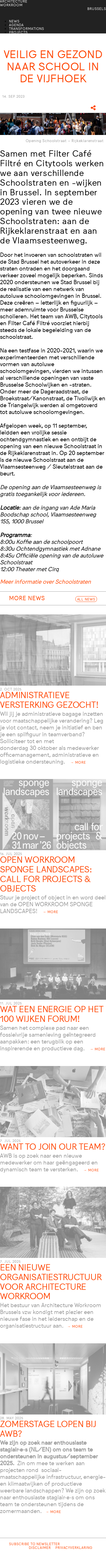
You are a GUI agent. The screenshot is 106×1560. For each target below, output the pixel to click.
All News (86, 599)
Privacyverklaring (73, 1548)
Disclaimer (40, 1548)
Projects (18, 33)
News (14, 22)
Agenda (16, 25)
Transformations (26, 29)
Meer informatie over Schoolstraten (45, 582)
